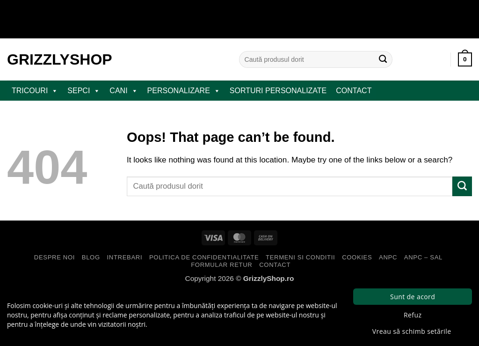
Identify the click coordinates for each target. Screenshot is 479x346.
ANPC (388, 257)
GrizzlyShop (59, 59)
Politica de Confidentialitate (204, 257)
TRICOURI (35, 90)
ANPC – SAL (423, 257)
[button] (465, 59)
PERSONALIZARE (183, 90)
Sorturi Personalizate (278, 91)
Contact (353, 91)
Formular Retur (221, 264)
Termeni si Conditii (300, 257)
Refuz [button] (412, 314)
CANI (123, 90)
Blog (91, 257)
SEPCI (83, 90)
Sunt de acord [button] (412, 296)
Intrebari (125, 257)
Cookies (357, 257)
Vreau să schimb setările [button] (411, 331)
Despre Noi (54, 257)
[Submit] (383, 59)
